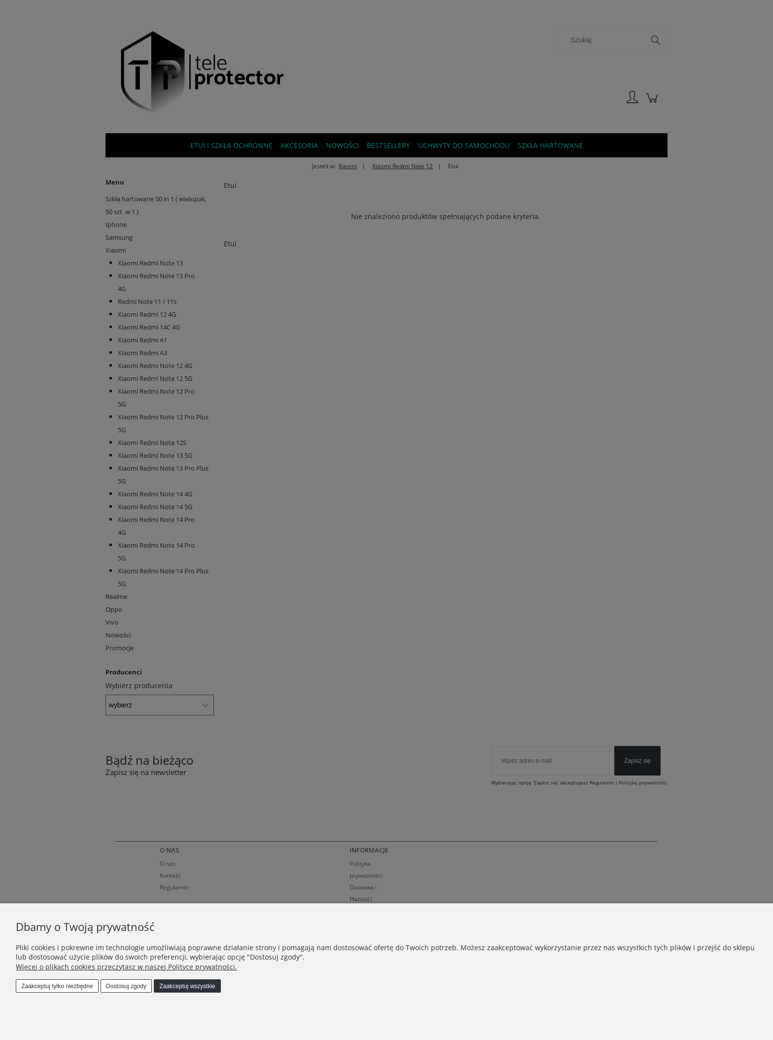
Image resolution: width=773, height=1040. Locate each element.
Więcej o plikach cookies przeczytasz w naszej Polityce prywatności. (126, 966)
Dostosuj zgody (126, 986)
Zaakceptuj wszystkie (187, 986)
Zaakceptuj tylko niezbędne (57, 986)
